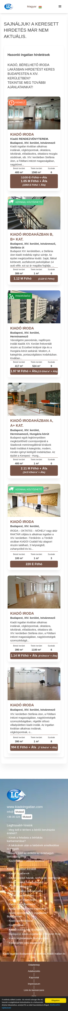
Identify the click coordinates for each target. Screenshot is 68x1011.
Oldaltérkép (34, 965)
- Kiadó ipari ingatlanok (21, 899)
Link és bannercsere (34, 990)
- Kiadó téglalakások (19, 886)
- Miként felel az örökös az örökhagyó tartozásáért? (30, 855)
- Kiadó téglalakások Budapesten (27, 938)
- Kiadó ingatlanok (18, 873)
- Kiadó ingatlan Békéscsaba (25, 891)
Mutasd (19, 811)
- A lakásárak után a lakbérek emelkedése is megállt (33, 847)
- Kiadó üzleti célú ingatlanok (25, 942)
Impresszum (34, 984)
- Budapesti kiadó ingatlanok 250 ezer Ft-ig (33, 933)
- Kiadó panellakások (20, 920)
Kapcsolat (34, 977)
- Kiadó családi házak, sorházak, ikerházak (33, 877)
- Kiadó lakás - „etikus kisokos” (26, 860)
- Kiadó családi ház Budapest (25, 882)
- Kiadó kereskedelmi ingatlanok (27, 908)
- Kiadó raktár (15, 925)
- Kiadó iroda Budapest (21, 904)
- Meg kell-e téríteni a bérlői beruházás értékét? (31, 831)
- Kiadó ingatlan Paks (20, 895)
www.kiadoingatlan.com (25, 807)
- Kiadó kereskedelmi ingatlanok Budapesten (27, 914)
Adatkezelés (34, 971)
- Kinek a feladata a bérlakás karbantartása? (25, 839)
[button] (34, 6)
